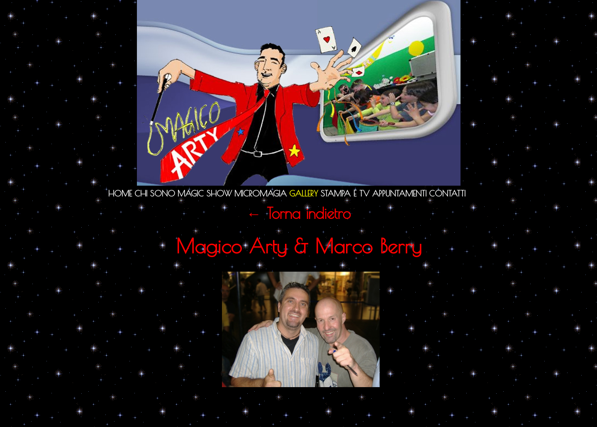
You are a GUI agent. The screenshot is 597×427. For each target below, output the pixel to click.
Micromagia (260, 193)
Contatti (447, 193)
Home (120, 193)
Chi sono (154, 193)
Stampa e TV (345, 193)
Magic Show (205, 193)
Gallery (303, 193)
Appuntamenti (399, 193)
